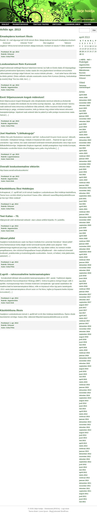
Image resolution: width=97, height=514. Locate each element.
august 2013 (83, 433)
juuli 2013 (82, 435)
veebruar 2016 (84, 353)
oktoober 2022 (84, 167)
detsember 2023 (85, 140)
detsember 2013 (85, 422)
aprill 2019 (83, 254)
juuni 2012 (83, 467)
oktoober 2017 (84, 300)
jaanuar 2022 (84, 185)
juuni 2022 (83, 172)
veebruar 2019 (84, 260)
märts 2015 (83, 382)
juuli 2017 (82, 308)
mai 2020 (82, 233)
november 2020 (85, 220)
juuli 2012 (82, 464)
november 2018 (85, 268)
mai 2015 (82, 377)
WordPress (64, 511)
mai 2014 (82, 409)
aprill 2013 (83, 443)
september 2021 (85, 196)
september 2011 (85, 491)
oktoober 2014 (84, 395)
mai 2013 (82, 440)
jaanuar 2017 (84, 323)
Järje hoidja (85, 11)
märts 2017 (83, 318)
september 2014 (85, 398)
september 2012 (85, 462)
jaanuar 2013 (84, 451)
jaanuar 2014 (84, 419)
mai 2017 (82, 313)
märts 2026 (83, 97)
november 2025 (85, 103)
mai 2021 (82, 204)
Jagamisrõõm (84, 65)
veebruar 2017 (84, 321)
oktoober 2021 (84, 193)
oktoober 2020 (84, 222)
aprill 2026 (83, 95)
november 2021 (85, 190)
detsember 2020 (85, 217)
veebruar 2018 (84, 289)
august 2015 (83, 369)
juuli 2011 (82, 496)
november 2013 (85, 425)
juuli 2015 (82, 371)
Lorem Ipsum (43, 511)
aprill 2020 (83, 236)
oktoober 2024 (84, 121)
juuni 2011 (83, 499)
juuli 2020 (82, 228)
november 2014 (85, 393)
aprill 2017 (83, 316)
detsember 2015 (85, 358)
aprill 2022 (83, 177)
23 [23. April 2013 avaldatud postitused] (83, 52)
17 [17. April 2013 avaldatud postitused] (85, 49)
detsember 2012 (85, 454)
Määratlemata (84, 70)
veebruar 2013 (84, 448)
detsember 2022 (85, 161)
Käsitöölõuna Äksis (11, 310)
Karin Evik (10, 159)
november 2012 (85, 456)
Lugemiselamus (72, 24)
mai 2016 (82, 345)
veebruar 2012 (84, 478)
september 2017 (85, 302)
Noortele (82, 73)
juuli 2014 (82, 403)
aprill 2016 (83, 347)
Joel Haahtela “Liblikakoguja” (17, 133)
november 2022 (85, 164)
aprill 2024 (83, 132)
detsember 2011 (85, 483)
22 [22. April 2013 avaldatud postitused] (80, 52)
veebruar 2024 (84, 137)
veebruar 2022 (84, 183)
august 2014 (83, 401)
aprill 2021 (83, 206)
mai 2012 (82, 470)
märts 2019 (83, 257)
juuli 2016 (82, 339)
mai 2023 (82, 148)
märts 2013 (83, 446)
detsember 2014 (85, 390)
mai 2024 (82, 129)
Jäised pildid (7, 238)
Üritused (56, 24)
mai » (89, 60)
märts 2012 (83, 475)
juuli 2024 (82, 124)
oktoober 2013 (84, 427)
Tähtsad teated (41, 24)
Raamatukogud (20, 24)
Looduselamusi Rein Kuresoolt (18, 64)
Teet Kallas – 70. (9, 216)
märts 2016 (83, 350)
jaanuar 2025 (84, 116)
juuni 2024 (83, 127)
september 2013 (85, 430)
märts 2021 (83, 209)
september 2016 (85, 334)
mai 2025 (82, 111)
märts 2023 (83, 153)
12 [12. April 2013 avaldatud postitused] (90, 46)
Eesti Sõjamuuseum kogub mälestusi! (22, 97)
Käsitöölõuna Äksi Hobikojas (17, 188)
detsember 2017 (85, 294)
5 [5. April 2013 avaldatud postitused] (89, 43)
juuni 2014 (83, 406)
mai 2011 (82, 502)
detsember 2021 (85, 188)
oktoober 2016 (84, 331)
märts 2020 (83, 238)
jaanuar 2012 (84, 480)
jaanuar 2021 (84, 214)
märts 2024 (83, 135)
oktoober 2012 (84, 459)
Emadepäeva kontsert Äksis (16, 36)
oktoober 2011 (84, 488)
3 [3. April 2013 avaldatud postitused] (84, 43)
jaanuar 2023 (84, 159)
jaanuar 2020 (84, 244)
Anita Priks (10, 56)
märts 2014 (83, 414)
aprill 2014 (83, 411)
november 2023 (85, 143)
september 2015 (85, 366)
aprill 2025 (83, 113)
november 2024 (85, 119)
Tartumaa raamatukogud (84, 86)
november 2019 (85, 246)
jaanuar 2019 (84, 262)
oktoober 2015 (84, 363)
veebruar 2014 (84, 416)
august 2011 (83, 494)
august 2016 (83, 337)
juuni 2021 (83, 201)
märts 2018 (83, 286)
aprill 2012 (83, 472)
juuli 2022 (82, 169)
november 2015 (85, 361)
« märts (82, 60)
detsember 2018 (85, 265)
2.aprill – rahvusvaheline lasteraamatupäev (25, 274)
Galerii (87, 24)
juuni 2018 (83, 278)
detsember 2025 (85, 100)
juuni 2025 (83, 108)
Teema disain (33, 511)
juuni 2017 (83, 310)
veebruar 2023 (84, 156)
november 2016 (85, 329)
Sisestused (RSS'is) (52, 509)
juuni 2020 (83, 230)
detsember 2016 (85, 326)
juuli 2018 (82, 276)
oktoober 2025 (84, 105)
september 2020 (85, 225)
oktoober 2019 (84, 249)
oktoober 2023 (84, 145)
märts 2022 (83, 180)
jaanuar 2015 (84, 387)
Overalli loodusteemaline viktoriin (19, 166)
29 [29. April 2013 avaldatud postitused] (80, 54)
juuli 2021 (82, 199)
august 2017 (83, 305)
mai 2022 (82, 175)
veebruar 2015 (84, 385)
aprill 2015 (83, 379)
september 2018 (85, 273)
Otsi (94, 30)
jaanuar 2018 (84, 292)
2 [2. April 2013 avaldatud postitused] (82, 43)
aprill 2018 (83, 284)
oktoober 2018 (84, 270)
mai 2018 (82, 281)
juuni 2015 (83, 374)
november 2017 (85, 297)
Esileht (5, 24)
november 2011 (85, 486)
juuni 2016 (83, 342)
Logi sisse (65, 509)
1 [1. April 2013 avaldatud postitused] (79, 43)
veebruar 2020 (84, 241)
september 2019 (85, 252)
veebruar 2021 (84, 212)
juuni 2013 (83, 438)
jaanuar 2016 (84, 355)
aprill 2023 (83, 151)
